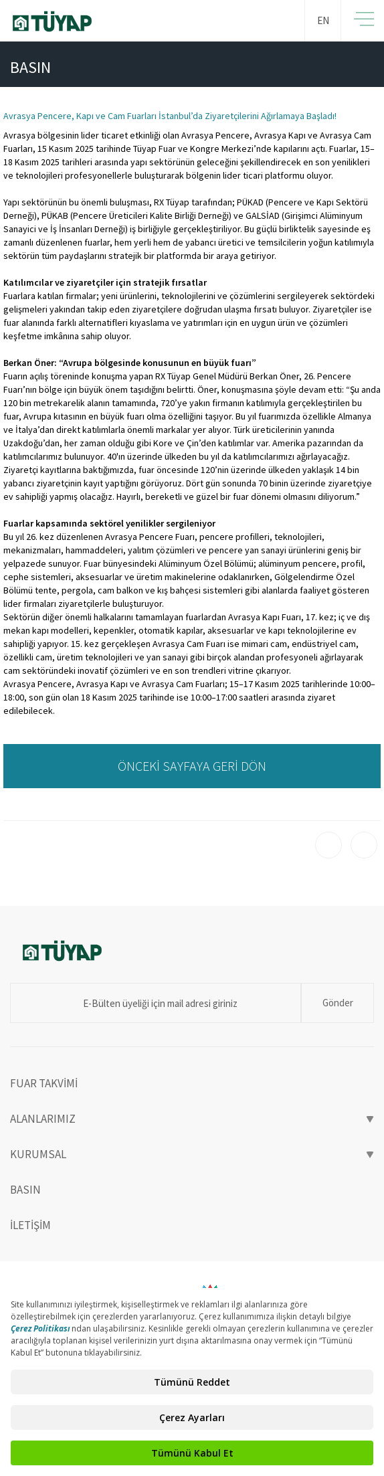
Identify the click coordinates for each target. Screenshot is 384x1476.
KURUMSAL (192, 1154)
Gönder (337, 1002)
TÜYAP (107, 21)
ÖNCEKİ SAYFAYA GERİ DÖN (192, 765)
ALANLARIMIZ (192, 1119)
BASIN (25, 1190)
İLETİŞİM (30, 1225)
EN (323, 20)
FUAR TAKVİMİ (44, 1083)
